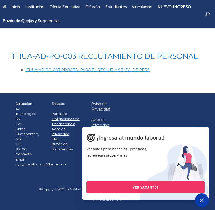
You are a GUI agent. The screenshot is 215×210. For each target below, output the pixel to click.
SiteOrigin (103, 200)
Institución (34, 7)
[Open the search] (207, 14)
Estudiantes (116, 7)
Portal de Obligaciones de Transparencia (66, 119)
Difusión (92, 7)
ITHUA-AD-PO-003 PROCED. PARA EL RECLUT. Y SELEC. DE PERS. (87, 70)
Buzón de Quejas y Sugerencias (31, 21)
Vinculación (142, 7)
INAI (55, 139)
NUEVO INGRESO (174, 7)
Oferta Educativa (64, 7)
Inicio (11, 7)
